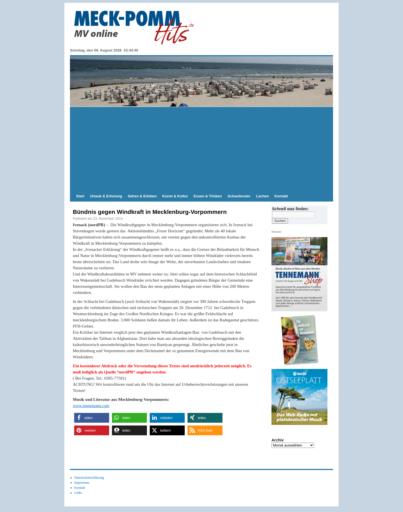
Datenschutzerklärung (89, 478)
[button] (91, 418)
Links (78, 493)
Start (80, 196)
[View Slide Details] (301, 340)
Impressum (81, 483)
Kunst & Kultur (175, 196)
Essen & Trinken (208, 196)
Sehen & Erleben (142, 196)
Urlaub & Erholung (106, 196)
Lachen (262, 196)
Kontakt (281, 196)
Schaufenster (239, 196)
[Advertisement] (201, 149)
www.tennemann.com (91, 405)
